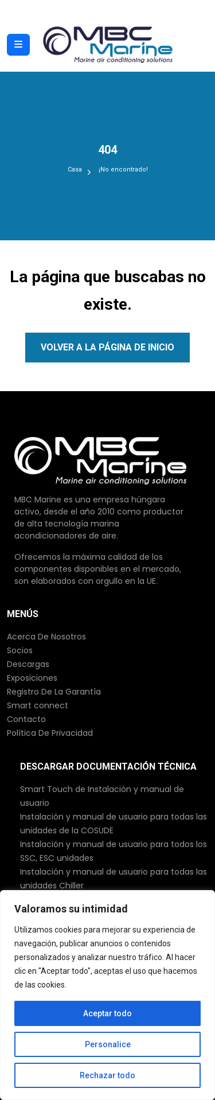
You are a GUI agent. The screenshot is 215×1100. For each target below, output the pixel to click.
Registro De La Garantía (54, 691)
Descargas (28, 664)
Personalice (108, 1044)
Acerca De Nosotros (46, 636)
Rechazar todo (107, 1075)
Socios (20, 650)
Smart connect (37, 705)
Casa (75, 169)
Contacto (26, 719)
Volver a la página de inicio (107, 347)
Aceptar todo (107, 1013)
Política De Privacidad (50, 733)
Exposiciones (32, 678)
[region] (107, 995)
